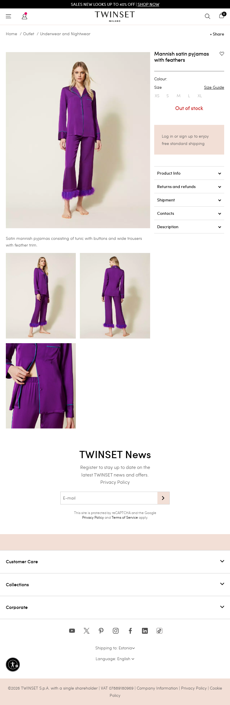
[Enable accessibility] (13, 665)
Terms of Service (125, 517)
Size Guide (214, 87)
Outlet (28, 34)
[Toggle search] (209, 17)
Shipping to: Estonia (115, 648)
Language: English (115, 658)
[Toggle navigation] (10, 17)
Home (11, 34)
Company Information (157, 688)
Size (189, 87)
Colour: (160, 79)
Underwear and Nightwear (65, 34)
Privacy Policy (115, 482)
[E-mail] (108, 498)
